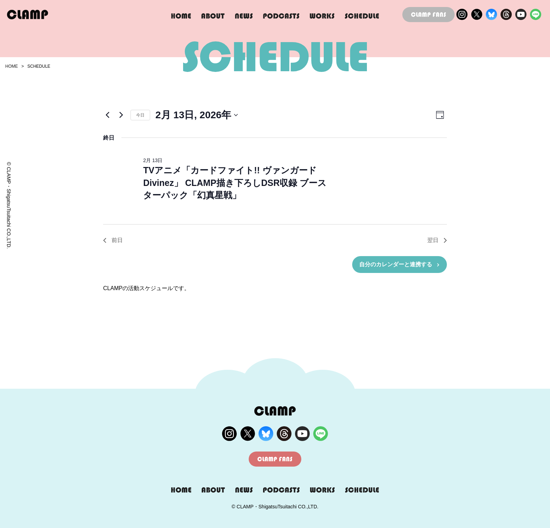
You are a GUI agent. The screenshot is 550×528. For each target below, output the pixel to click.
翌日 (437, 240)
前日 (113, 240)
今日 (140, 115)
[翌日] (121, 115)
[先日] (107, 115)
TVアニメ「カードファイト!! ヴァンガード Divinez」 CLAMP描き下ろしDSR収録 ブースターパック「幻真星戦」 (235, 182)
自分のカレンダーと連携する (395, 264)
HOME (11, 66)
